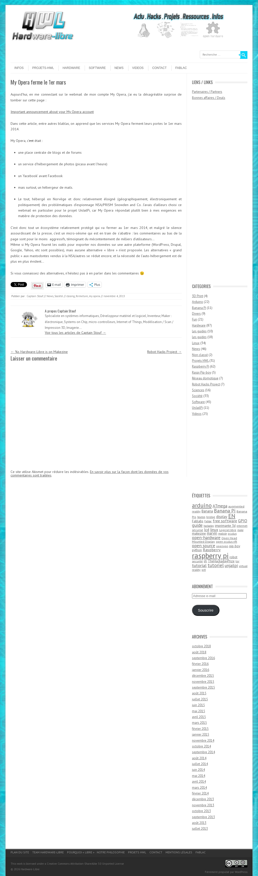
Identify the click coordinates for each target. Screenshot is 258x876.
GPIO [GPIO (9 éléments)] (242, 521)
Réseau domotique (205, 378)
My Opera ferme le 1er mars (38, 82)
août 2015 (199, 693)
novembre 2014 (203, 740)
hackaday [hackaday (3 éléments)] (209, 526)
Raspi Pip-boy (201, 372)
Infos (19, 68)
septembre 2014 (203, 752)
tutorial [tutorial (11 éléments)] (199, 565)
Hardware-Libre (30, 869)
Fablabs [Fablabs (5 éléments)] (197, 521)
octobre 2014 (201, 746)
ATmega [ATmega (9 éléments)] (220, 506)
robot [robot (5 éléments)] (233, 557)
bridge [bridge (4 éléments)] (210, 517)
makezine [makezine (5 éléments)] (199, 533)
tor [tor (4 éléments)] (237, 561)
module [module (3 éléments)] (222, 533)
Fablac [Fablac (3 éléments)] (208, 521)
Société (58, 296)
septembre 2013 (203, 817)
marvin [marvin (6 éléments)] (212, 533)
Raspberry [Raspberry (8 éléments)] (212, 549)
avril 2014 (199, 781)
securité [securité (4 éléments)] (197, 561)
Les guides (199, 331)
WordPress (241, 872)
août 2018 (199, 652)
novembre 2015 (203, 682)
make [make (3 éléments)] (240, 530)
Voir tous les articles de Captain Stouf (75, 332)
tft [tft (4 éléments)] (205, 561)
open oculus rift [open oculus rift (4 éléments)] (226, 541)
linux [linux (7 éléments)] (214, 529)
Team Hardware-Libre (48, 852)
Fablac (181, 68)
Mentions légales (179, 852)
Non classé (200, 355)
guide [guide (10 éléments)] (197, 525)
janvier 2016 (200, 670)
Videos (138, 68)
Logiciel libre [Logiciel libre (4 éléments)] (227, 530)
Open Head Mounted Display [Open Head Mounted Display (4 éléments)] (214, 540)
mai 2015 (198, 711)
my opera (94, 296)
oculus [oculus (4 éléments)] (232, 533)
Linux (196, 343)
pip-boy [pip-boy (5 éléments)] (234, 546)
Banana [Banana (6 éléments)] (207, 511)
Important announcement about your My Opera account (52, 111)
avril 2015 (199, 717)
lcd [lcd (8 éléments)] (206, 529)
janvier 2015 (200, 734)
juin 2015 (198, 705)
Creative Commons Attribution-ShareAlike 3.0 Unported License (85, 863)
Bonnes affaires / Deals (208, 98)
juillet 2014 (200, 764)
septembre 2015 (203, 687)
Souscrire (205, 610)
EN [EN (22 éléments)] (231, 516)
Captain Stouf (35, 296)
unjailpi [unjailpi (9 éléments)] (231, 565)
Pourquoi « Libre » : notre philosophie (96, 852)
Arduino (197, 302)
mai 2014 (198, 776)
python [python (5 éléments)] (197, 550)
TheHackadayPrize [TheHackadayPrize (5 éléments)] (221, 561)
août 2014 (199, 758)
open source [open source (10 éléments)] (203, 545)
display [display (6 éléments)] (221, 516)
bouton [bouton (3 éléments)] (201, 517)
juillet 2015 (200, 699)
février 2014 (200, 793)
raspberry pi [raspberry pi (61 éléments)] (210, 555)
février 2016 (200, 664)
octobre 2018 (201, 646)
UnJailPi (197, 408)
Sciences (198, 390)
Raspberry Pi (200, 366)
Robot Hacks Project (164, 351)
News (118, 68)
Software (97, 68)
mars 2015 (199, 723)
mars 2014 (199, 787)
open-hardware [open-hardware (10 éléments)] (206, 537)
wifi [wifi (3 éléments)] (204, 570)
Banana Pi (199, 308)
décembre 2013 (203, 799)
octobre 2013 (201, 811)
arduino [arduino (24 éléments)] (202, 505)
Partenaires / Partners (207, 92)
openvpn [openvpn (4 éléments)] (222, 546)
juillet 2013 (200, 828)
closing (71, 296)
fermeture (82, 296)
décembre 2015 (203, 675)
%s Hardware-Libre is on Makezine (39, 351)
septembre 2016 (203, 658)
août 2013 (199, 823)
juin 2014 (198, 770)
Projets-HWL (43, 68)
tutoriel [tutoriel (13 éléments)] (216, 565)
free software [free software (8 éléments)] (225, 520)
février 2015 (200, 729)
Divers (196, 313)
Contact (159, 68)
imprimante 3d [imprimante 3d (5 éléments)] (225, 525)
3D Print (197, 296)
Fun (194, 319)
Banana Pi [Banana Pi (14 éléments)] (225, 510)
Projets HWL (200, 361)
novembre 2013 (203, 805)
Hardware (71, 68)
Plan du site (20, 852)
